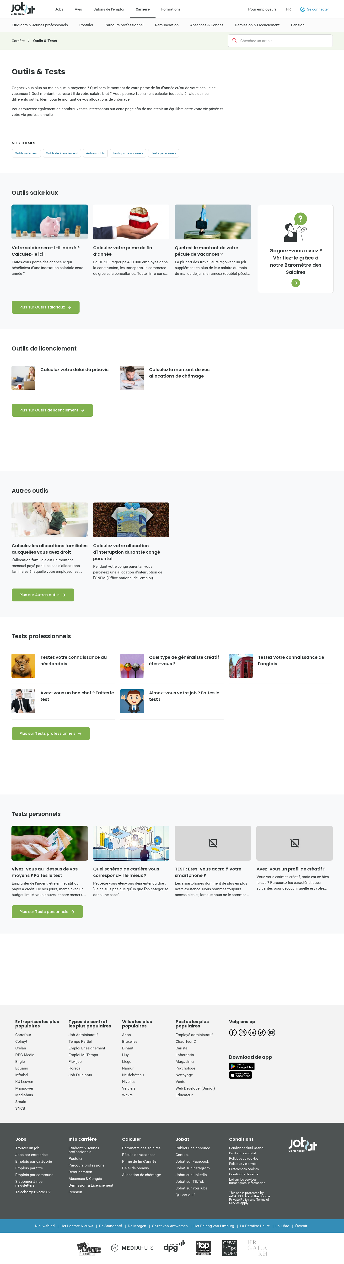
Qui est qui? (185, 1195)
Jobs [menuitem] (59, 9)
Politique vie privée (242, 1164)
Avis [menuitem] (78, 9)
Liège (126, 1061)
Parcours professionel (87, 1165)
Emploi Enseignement (87, 1048)
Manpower (24, 1088)
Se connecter (314, 9)
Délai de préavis (135, 1168)
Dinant (127, 1048)
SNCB (20, 1108)
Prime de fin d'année (139, 1161)
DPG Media (24, 1055)
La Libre (282, 1226)
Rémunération (80, 1172)
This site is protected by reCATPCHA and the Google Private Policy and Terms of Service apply (249, 1198)
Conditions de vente (243, 1174)
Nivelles (128, 1081)
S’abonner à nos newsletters (29, 1183)
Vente (180, 1081)
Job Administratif (83, 1034)
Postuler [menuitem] (86, 25)
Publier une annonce (193, 1148)
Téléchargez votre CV (33, 1192)
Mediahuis (24, 1095)
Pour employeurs (262, 9)
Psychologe (185, 1068)
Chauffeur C (186, 1041)
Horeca (75, 1068)
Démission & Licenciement (91, 1185)
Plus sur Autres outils (39, 595)
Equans (21, 1068)
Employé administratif (194, 1034)
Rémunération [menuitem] (167, 25)
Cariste (181, 1048)
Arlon (126, 1034)
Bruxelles (129, 1041)
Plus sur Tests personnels (44, 911)
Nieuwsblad (45, 1226)
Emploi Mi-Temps (83, 1055)
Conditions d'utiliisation (246, 1148)
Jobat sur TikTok (190, 1181)
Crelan (20, 1048)
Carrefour (23, 1034)
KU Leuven (24, 1081)
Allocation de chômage (141, 1174)
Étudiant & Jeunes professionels (84, 1150)
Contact (182, 1154)
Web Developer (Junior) (195, 1088)
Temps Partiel (80, 1041)
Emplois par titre (29, 1168)
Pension (75, 1192)
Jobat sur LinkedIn (191, 1174)
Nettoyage (184, 1075)
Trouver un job (27, 1148)
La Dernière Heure (255, 1226)
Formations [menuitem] (171, 9)
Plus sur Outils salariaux (42, 307)
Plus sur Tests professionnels (47, 733)
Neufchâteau (133, 1075)
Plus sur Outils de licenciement (49, 410)
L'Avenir (301, 1226)
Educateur (184, 1095)
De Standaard (110, 1226)
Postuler (75, 1158)
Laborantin (185, 1055)
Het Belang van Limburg (214, 1226)
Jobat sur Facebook (192, 1161)
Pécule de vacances (138, 1154)
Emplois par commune (34, 1174)
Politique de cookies (243, 1158)
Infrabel (21, 1075)
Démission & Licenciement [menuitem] (257, 25)
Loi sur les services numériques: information (247, 1181)
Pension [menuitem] (298, 25)
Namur (128, 1068)
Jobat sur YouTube (191, 1188)
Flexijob (75, 1061)
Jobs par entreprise (31, 1154)
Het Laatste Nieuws (76, 1226)
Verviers (128, 1088)
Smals (20, 1101)
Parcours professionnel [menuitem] (124, 25)
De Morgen (137, 1226)
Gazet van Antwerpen (170, 1226)
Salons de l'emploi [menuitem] (108, 9)
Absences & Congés (85, 1178)
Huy (125, 1055)
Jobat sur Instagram (193, 1168)
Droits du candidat (242, 1153)
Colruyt (21, 1041)
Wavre (127, 1095)
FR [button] (288, 9)
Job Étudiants (80, 1075)
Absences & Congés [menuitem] (206, 25)
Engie (20, 1061)
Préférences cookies (244, 1169)
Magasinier (185, 1061)
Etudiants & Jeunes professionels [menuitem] (40, 25)
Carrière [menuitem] (143, 9)
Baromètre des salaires (141, 1148)
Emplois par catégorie (33, 1161)
